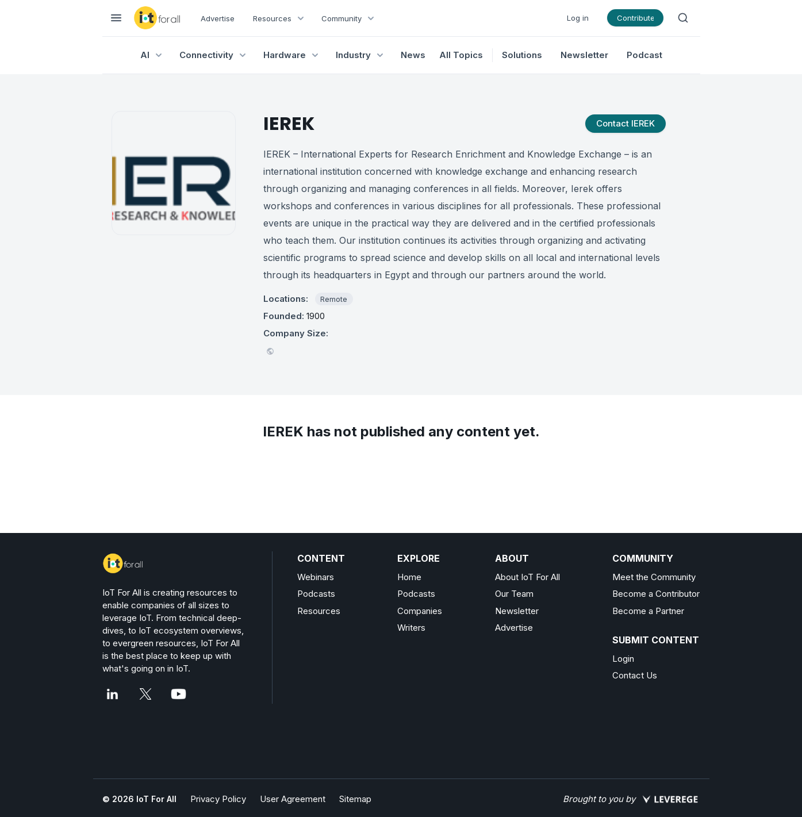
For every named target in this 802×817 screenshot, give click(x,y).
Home (409, 576)
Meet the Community (654, 576)
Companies (419, 610)
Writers (411, 627)
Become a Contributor (656, 593)
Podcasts (316, 593)
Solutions (522, 54)
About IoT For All (527, 576)
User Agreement (292, 798)
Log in (578, 17)
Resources (318, 610)
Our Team (514, 593)
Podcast (644, 54)
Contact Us (634, 675)
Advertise (218, 18)
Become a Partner (648, 610)
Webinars (315, 576)
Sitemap (355, 798)
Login (623, 658)
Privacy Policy (218, 798)
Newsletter (584, 54)
